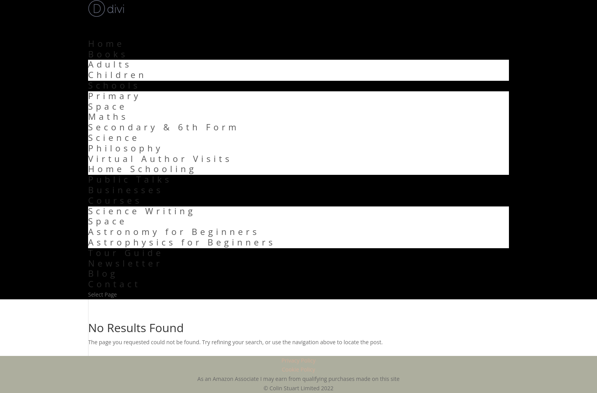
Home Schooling (142, 168)
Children (117, 74)
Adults (110, 64)
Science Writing (142, 211)
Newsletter (125, 263)
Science (114, 137)
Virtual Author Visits (160, 158)
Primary (114, 95)
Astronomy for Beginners (174, 231)
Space (107, 106)
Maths (108, 116)
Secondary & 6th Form (163, 127)
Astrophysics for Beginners (182, 242)
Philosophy (125, 148)
